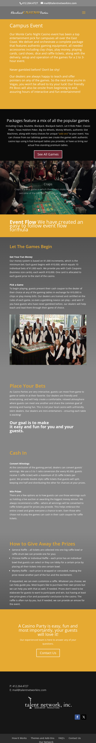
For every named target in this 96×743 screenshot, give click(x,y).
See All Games (48, 154)
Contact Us (48, 653)
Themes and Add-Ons (42, 738)
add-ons (63, 133)
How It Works (19, 738)
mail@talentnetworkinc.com (29, 690)
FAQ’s (61, 738)
